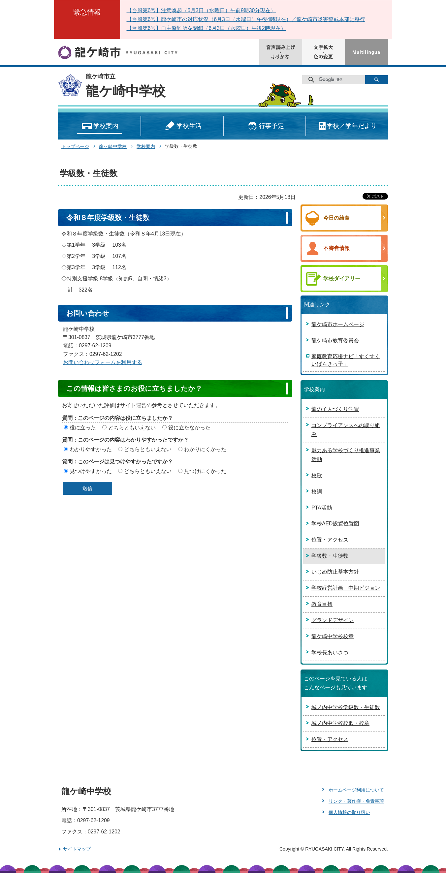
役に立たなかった (189, 427)
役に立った (83, 427)
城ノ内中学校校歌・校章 (340, 723)
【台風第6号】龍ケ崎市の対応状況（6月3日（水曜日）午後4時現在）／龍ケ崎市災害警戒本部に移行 (246, 19)
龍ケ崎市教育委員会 (335, 340)
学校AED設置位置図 (335, 523)
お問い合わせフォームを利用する (102, 362)
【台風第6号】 (144, 28)
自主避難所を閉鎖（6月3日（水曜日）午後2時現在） (223, 28)
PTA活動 (321, 508)
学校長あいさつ (329, 652)
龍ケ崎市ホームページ (337, 324)
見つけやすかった (91, 471)
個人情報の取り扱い (349, 812)
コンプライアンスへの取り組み (345, 429)
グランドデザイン (332, 620)
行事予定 (264, 126)
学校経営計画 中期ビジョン (345, 588)
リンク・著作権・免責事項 (356, 801)
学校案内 (99, 126)
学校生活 (182, 126)
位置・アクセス (329, 540)
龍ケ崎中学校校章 (332, 636)
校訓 (316, 491)
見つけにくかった (205, 471)
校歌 (316, 475)
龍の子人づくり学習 (335, 409)
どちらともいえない (132, 427)
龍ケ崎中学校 (125, 91)
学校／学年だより (347, 126)
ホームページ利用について (356, 790)
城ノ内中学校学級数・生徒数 (345, 707)
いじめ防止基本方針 (335, 572)
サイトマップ (77, 849)
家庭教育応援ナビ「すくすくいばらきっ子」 (345, 360)
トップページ (75, 146)
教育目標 (322, 604)
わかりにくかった (205, 449)
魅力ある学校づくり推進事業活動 (345, 455)
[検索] (336, 80)
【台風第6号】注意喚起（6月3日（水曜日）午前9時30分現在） (201, 10)
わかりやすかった (91, 449)
